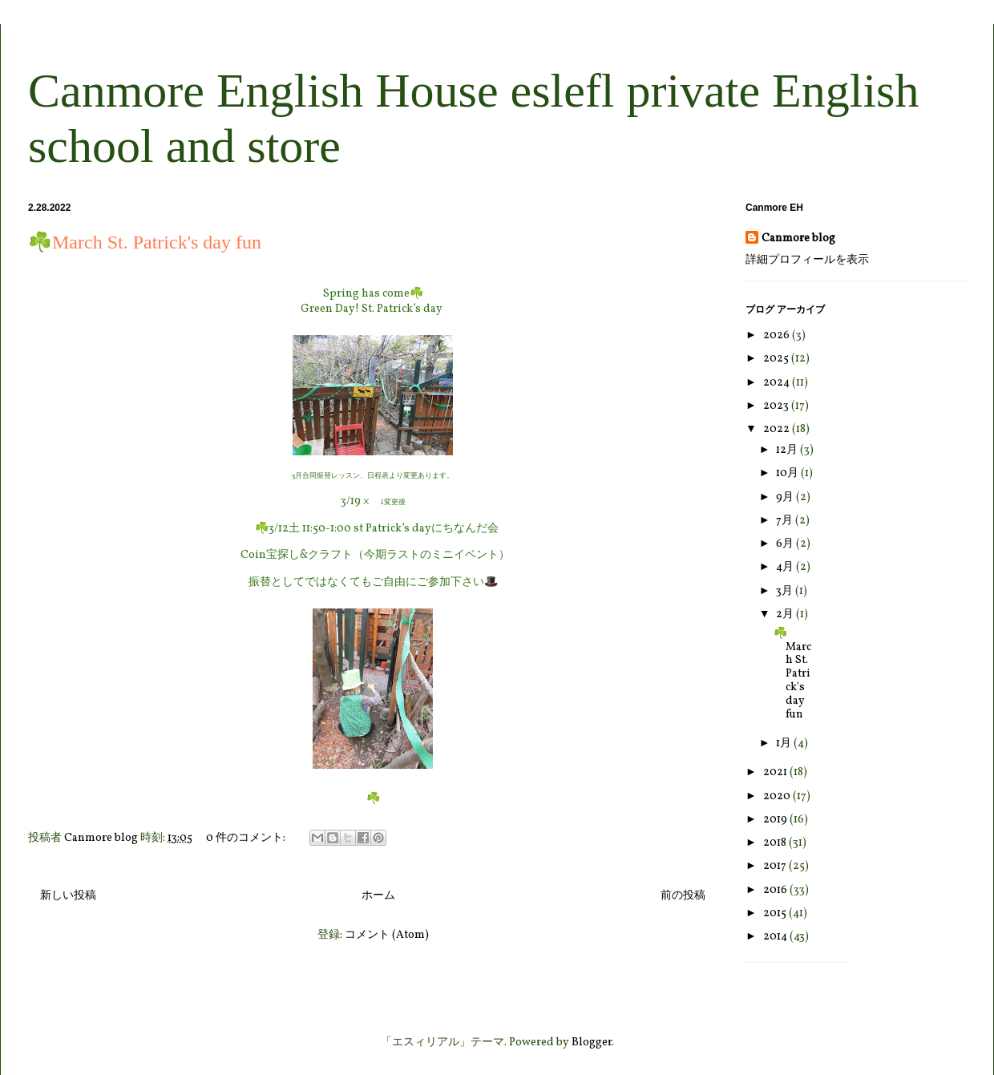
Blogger (592, 1042)
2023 (777, 406)
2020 (778, 796)
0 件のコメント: (247, 838)
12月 (788, 450)
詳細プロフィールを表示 (807, 260)
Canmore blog (798, 238)
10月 (788, 473)
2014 (776, 936)
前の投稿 (683, 895)
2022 (777, 429)
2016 (776, 890)
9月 (786, 497)
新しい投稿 (68, 895)
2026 (777, 335)
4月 (786, 567)
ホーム (378, 895)
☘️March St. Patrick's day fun (144, 242)
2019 (776, 819)
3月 (785, 591)
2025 (777, 358)
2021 (776, 772)
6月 (786, 544)
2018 (776, 843)
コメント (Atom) (387, 935)
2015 (776, 913)
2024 (777, 382)
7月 (785, 520)
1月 (785, 743)
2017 (776, 866)
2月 (786, 614)
